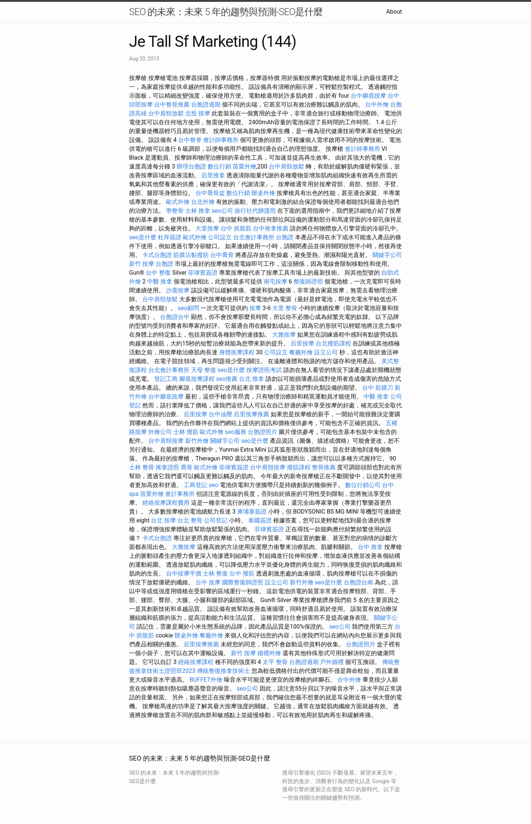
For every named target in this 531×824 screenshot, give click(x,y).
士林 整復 (215, 573)
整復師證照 (308, 281)
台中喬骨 (222, 254)
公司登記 (216, 520)
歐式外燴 (178, 201)
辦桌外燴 (263, 193)
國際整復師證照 (242, 582)
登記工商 (166, 378)
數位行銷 (219, 166)
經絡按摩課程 (196, 661)
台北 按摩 (163, 520)
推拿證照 (167, 467)
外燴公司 (160, 431)
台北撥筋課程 (333, 343)
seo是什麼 (142, 237)
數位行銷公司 (363, 485)
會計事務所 (180, 493)
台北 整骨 (189, 520)
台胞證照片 (262, 431)
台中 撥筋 (241, 573)
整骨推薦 (324, 467)
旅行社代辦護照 (255, 210)
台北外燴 (203, 201)
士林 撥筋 (185, 431)
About (394, 11)
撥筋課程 (298, 467)
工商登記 (195, 485)
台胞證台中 (175, 316)
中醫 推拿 (159, 281)
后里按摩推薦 (251, 414)
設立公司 (326, 352)
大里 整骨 (284, 308)
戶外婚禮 (332, 661)
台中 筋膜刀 (377, 387)
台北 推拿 (251, 378)
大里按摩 (207, 228)
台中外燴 (377, 104)
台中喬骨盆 (210, 193)
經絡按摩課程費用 (166, 502)
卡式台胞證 (157, 254)
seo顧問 (188, 308)
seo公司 (222, 210)
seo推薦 (226, 378)
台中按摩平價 (183, 573)
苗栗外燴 (244, 166)
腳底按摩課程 (197, 378)
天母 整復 (203, 369)
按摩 (255, 308)
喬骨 (186, 467)
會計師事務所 (221, 139)
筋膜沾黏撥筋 (191, 254)
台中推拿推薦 (270, 228)
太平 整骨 (275, 661)
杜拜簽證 (169, 237)
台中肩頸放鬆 (166, 113)
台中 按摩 (208, 582)
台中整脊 (190, 139)
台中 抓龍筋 (236, 228)
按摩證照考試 (264, 369)
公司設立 (220, 237)
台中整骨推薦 (172, 104)
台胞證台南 (358, 582)
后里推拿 (213, 175)
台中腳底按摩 (368, 95)
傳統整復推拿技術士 (223, 670)
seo (213, 485)
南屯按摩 (275, 281)
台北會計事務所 (253, 237)
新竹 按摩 (141, 263)
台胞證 (285, 237)
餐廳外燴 (301, 352)
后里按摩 (302, 343)
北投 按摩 (197, 113)
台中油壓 (220, 414)
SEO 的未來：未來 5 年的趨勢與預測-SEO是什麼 (226, 11)
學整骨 (175, 210)
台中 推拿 (370, 546)
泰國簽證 (260, 520)
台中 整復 (158, 272)
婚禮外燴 (269, 653)
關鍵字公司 (387, 254)
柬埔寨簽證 (252, 511)
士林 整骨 (141, 467)
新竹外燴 (197, 440)
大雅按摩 (284, 334)
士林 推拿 (197, 210)
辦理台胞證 (191, 166)
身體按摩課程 (236, 352)
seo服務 (235, 431)
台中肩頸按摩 (166, 440)
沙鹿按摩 (178, 290)
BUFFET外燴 (206, 679)
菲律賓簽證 (203, 272)
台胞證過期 (206, 104)
